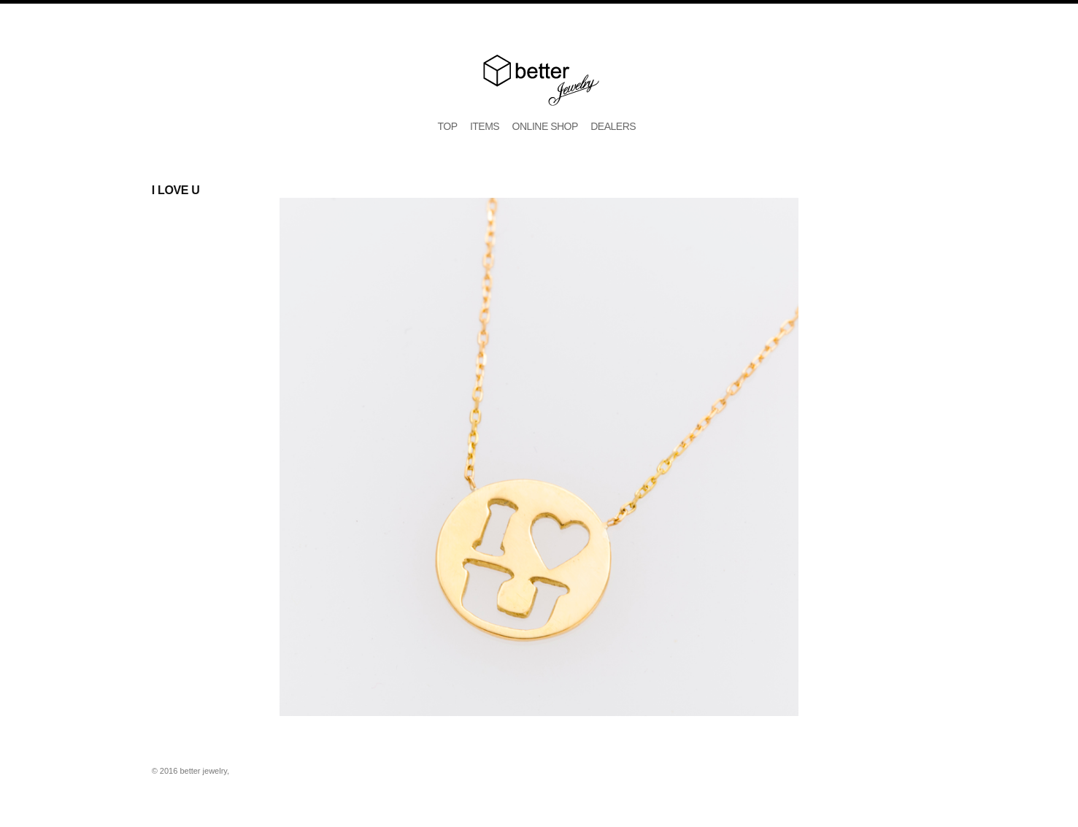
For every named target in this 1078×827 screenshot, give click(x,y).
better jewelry (539, 80)
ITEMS (484, 126)
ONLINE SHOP (545, 126)
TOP (447, 126)
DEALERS (613, 126)
